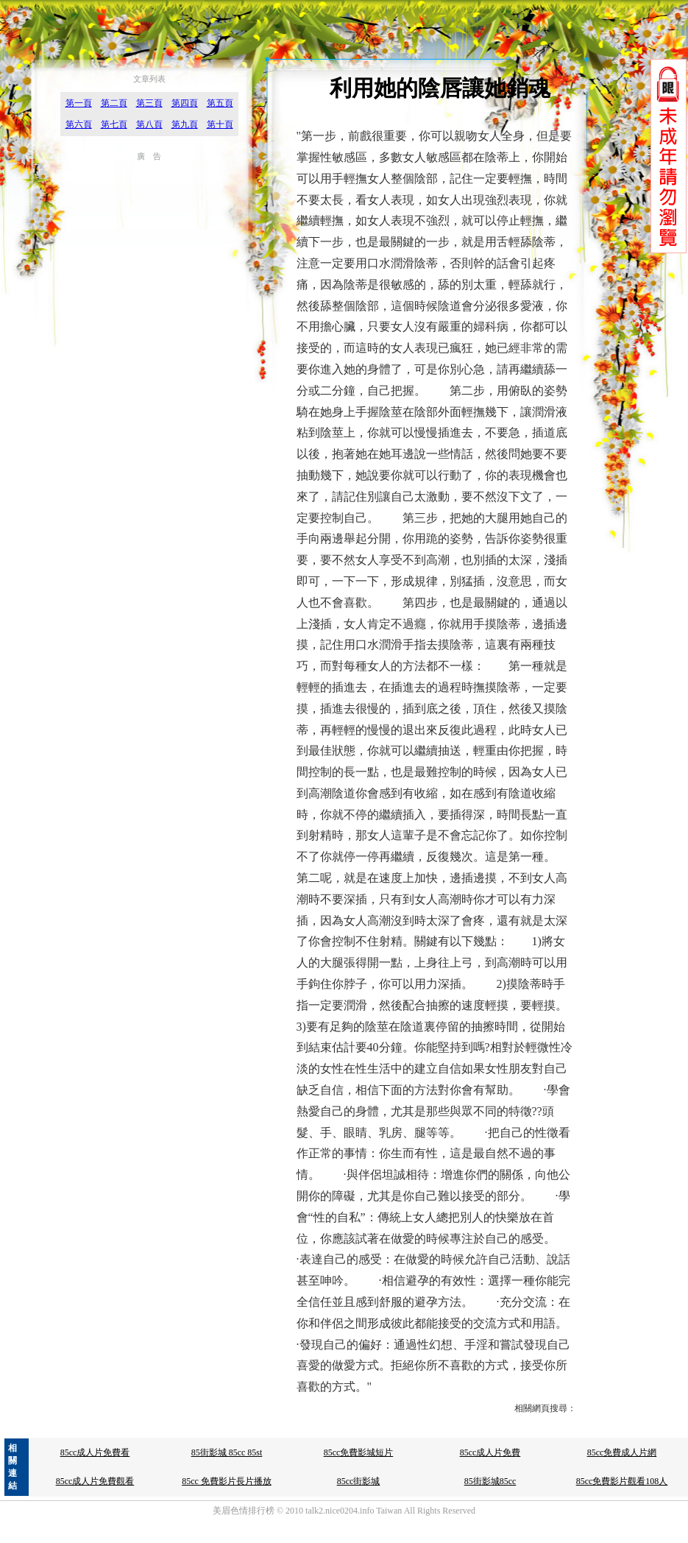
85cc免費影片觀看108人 (622, 1481)
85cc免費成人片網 (622, 1452)
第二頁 (114, 103)
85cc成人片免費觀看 (95, 1481)
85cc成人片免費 (490, 1452)
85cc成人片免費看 (95, 1452)
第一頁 (78, 103)
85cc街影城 (358, 1481)
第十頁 (220, 124)
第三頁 (149, 103)
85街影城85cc (490, 1481)
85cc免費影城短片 (359, 1452)
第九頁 (184, 124)
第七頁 (114, 124)
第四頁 (184, 103)
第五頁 (220, 103)
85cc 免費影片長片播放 (227, 1481)
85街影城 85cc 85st (227, 1452)
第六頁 (78, 124)
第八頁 (149, 124)
